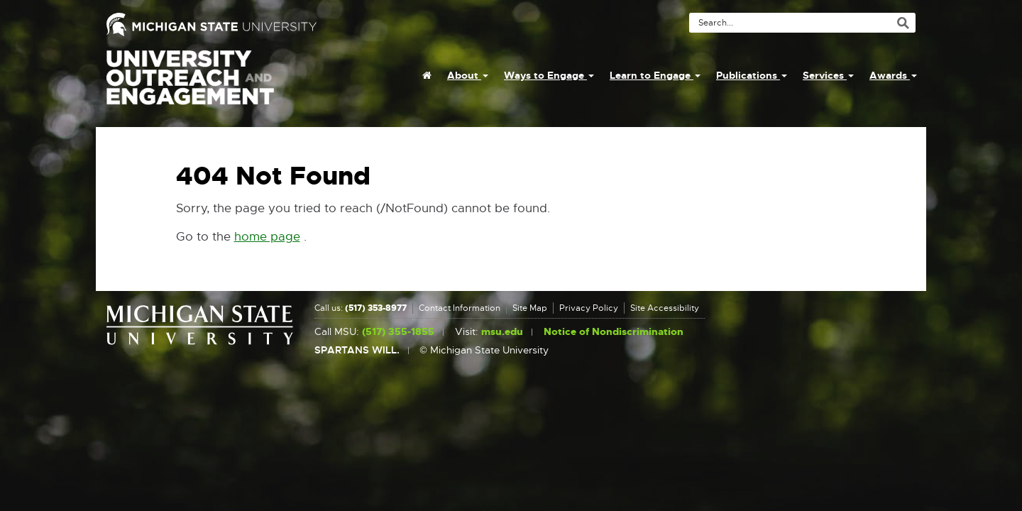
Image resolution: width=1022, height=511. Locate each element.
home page (267, 236)
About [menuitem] (467, 75)
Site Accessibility (664, 308)
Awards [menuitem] (893, 75)
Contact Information (459, 308)
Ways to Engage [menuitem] (549, 75)
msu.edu (502, 332)
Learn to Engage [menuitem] (655, 75)
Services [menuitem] (828, 75)
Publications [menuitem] (751, 75)
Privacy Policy (588, 308)
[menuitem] (427, 75)
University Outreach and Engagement (190, 85)
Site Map (529, 308)
